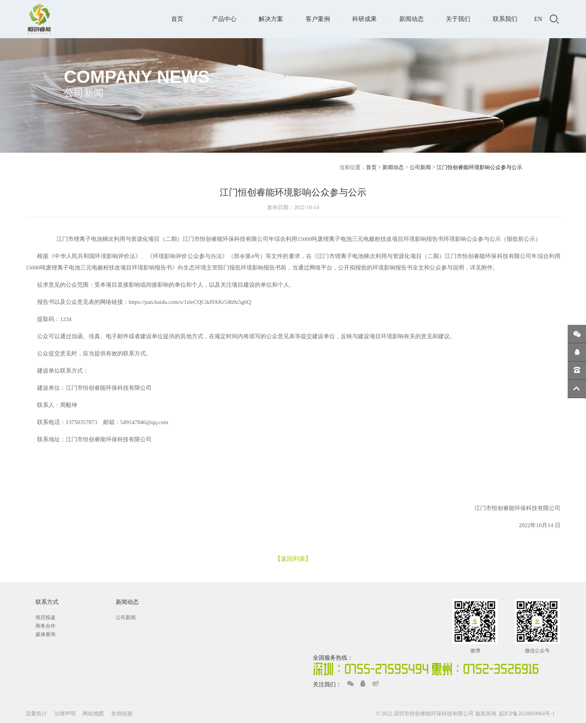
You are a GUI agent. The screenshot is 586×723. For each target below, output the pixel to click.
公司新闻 (420, 167)
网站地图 (94, 714)
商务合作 (45, 626)
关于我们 (458, 19)
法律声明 (65, 714)
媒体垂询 (45, 634)
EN (538, 19)
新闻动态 (411, 19)
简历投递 (45, 617)
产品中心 (224, 19)
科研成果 (364, 19)
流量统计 (36, 714)
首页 (177, 19)
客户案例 (318, 19)
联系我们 (505, 19)
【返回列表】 (293, 558)
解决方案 (271, 19)
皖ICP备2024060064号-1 (527, 714)
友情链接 (122, 714)
